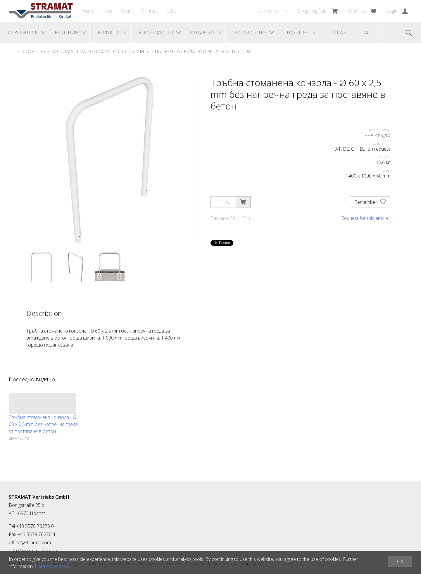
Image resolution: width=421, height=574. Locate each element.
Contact (150, 11)
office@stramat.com (30, 542)
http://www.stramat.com (33, 550)
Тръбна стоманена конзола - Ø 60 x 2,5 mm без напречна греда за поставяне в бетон (144, 51)
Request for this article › (365, 218)
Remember (370, 202)
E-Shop (26, 51)
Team (127, 11)
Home (88, 11)
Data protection (51, 566)
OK (400, 561)
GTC (171, 11)
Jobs (107, 11)
